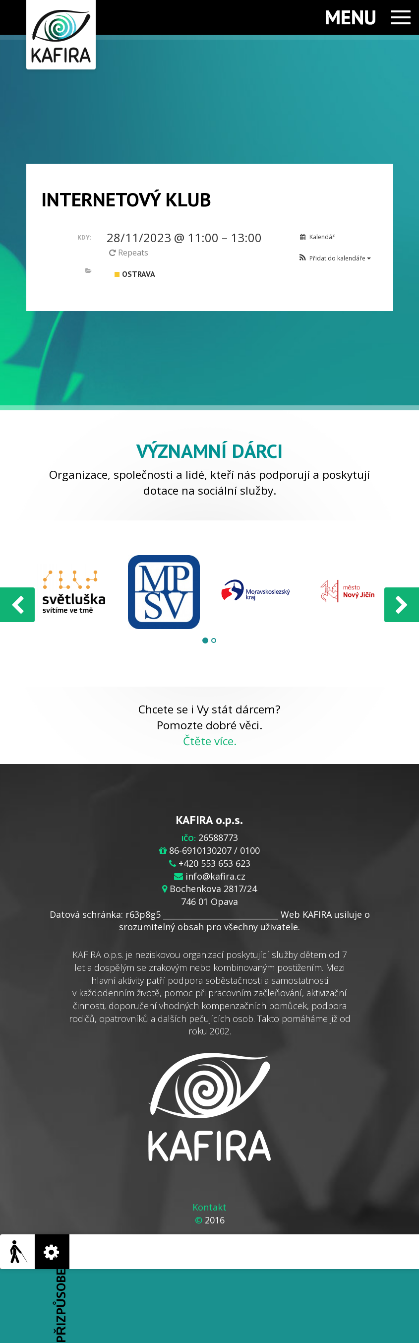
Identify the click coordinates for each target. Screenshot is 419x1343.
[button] (334, 258)
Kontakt (209, 1207)
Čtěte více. (210, 741)
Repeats (129, 252)
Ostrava (135, 274)
